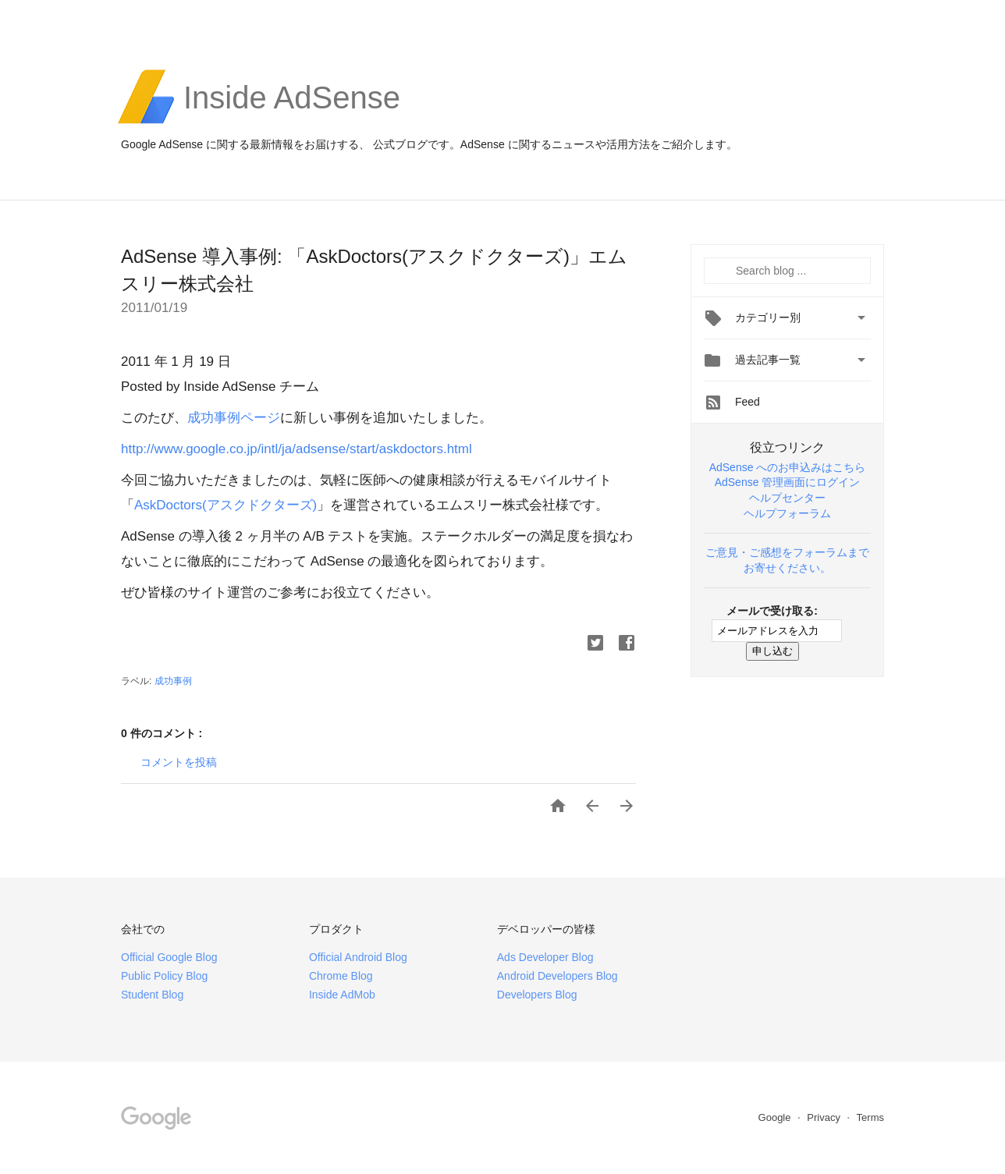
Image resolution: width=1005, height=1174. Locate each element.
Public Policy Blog (164, 976)
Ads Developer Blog (545, 957)
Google (776, 1117)
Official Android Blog (358, 957)
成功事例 (173, 681)
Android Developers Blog (557, 976)
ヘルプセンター (787, 497)
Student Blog (152, 994)
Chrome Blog (341, 976)
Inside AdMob (342, 994)
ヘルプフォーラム (787, 513)
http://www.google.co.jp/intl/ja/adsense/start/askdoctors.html (296, 449)
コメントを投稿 (178, 762)
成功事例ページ (233, 417)
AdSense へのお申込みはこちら (787, 467)
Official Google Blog (169, 957)
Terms (870, 1117)
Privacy (825, 1117)
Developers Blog (537, 994)
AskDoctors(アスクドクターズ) (225, 505)
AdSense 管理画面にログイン (788, 482)
